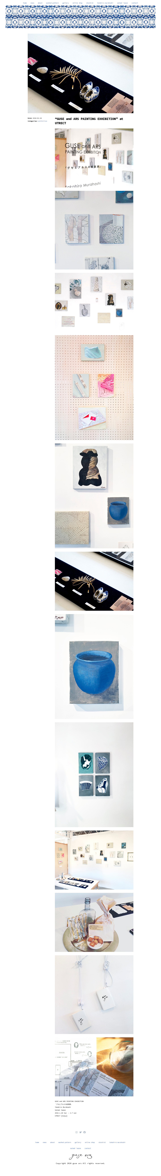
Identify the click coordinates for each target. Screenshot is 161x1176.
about (40, 3)
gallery (65, 3)
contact (135, 3)
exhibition (42, 121)
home (25, 3)
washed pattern (52, 3)
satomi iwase (122, 3)
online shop (77, 3)
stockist (89, 3)
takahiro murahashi (105, 3)
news (32, 3)
